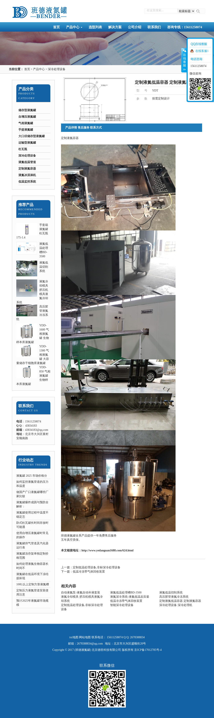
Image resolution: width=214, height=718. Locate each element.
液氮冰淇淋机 (27, 175)
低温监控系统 (27, 181)
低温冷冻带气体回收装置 (126, 600)
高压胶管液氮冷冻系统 (174, 596)
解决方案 (115, 27)
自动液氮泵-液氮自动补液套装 (80, 592)
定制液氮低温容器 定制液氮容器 (180, 600)
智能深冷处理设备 (122, 605)
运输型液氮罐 (27, 142)
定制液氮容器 (27, 168)
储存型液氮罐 (27, 110)
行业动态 (25, 460)
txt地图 (73, 637)
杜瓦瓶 (22, 149)
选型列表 (95, 27)
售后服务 (83, 127)
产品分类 (25, 89)
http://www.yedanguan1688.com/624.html (108, 550)
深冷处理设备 (56, 69)
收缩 (184, 60)
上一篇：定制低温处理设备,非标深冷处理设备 (90, 567)
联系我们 (154, 27)
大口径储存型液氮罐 (31, 136)
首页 (56, 27)
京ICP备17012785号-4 (148, 649)
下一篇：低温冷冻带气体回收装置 (83, 571)
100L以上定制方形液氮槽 (32, 584)
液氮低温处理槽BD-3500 (125, 592)
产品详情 (71, 127)
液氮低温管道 (27, 162)
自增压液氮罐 (27, 116)
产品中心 (74, 27)
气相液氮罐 (25, 123)
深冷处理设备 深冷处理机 (175, 605)
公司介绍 (134, 27)
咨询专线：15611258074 (184, 27)
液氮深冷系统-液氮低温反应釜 (129, 596)
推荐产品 (25, 205)
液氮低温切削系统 (43, 267)
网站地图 (85, 637)
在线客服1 (202, 51)
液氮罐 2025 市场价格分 (31, 475)
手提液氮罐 (25, 129)
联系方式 (96, 127)
